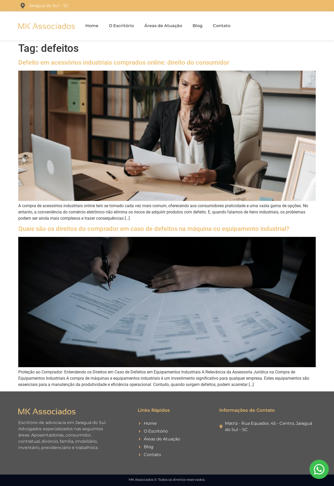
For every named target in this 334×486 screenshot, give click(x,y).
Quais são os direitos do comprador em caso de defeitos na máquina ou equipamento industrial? (153, 228)
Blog (197, 25)
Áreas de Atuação (163, 25)
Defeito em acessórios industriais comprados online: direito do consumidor (123, 62)
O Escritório (121, 25)
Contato (221, 25)
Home (91, 25)
